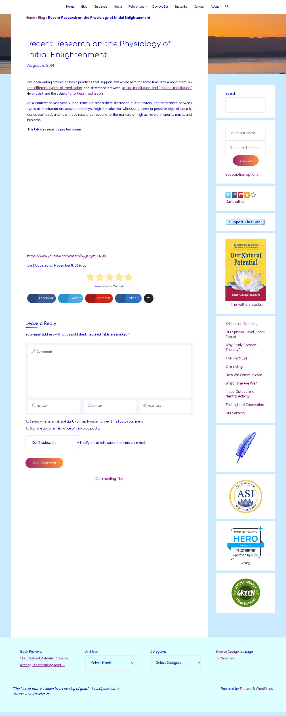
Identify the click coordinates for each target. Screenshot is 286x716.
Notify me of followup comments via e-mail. (87, 445)
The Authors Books (245, 306)
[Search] (226, 6)
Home (31, 18)
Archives (92, 655)
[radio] (90, 279)
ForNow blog (226, 661)
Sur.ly (254, 557)
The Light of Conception (244, 406)
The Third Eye (236, 360)
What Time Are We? (241, 385)
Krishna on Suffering (241, 325)
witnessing (147, 111)
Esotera (244, 692)
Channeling (234, 368)
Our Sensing (235, 414)
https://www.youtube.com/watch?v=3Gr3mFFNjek (67, 258)
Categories (159, 655)
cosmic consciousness (51, 116)
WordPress (264, 692)
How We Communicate (243, 376)
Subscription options (241, 176)
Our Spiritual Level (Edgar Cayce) (245, 336)
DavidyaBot (234, 203)
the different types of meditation (71, 90)
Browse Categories (231, 655)
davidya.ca (245, 547)
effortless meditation (108, 96)
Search (230, 94)
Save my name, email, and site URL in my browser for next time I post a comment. (88, 424)
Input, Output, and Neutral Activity (239, 395)
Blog (43, 18)
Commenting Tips (109, 482)
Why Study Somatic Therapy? (241, 349)
